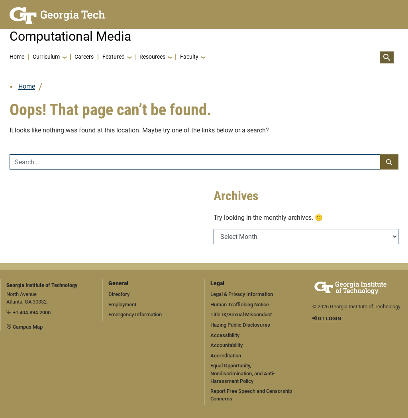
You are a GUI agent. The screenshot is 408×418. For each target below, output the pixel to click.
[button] (49, 57)
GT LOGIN (326, 318)
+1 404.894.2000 (28, 312)
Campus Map (24, 327)
